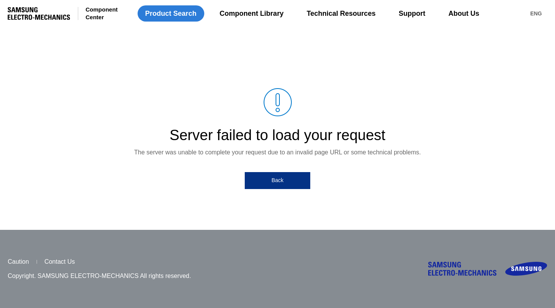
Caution (18, 261)
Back (277, 180)
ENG (536, 13)
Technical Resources (341, 13)
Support (412, 13)
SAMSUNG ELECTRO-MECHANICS (39, 13)
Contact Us (59, 261)
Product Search (171, 13)
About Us (463, 13)
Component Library (252, 13)
